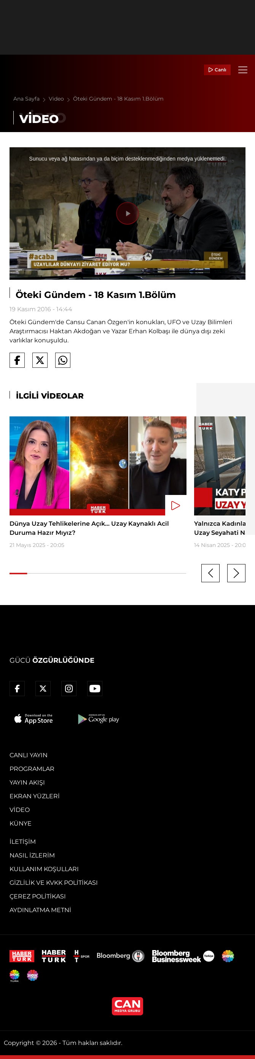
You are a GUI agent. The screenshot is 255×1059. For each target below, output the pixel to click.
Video (61, 98)
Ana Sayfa (31, 98)
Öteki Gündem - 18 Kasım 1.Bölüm (118, 98)
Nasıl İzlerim (32, 855)
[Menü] (242, 70)
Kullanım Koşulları (44, 869)
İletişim (23, 841)
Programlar (32, 768)
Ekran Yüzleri (35, 796)
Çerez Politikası (38, 896)
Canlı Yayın (29, 755)
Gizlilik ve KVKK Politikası (54, 882)
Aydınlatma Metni (40, 910)
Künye (21, 823)
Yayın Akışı (27, 782)
